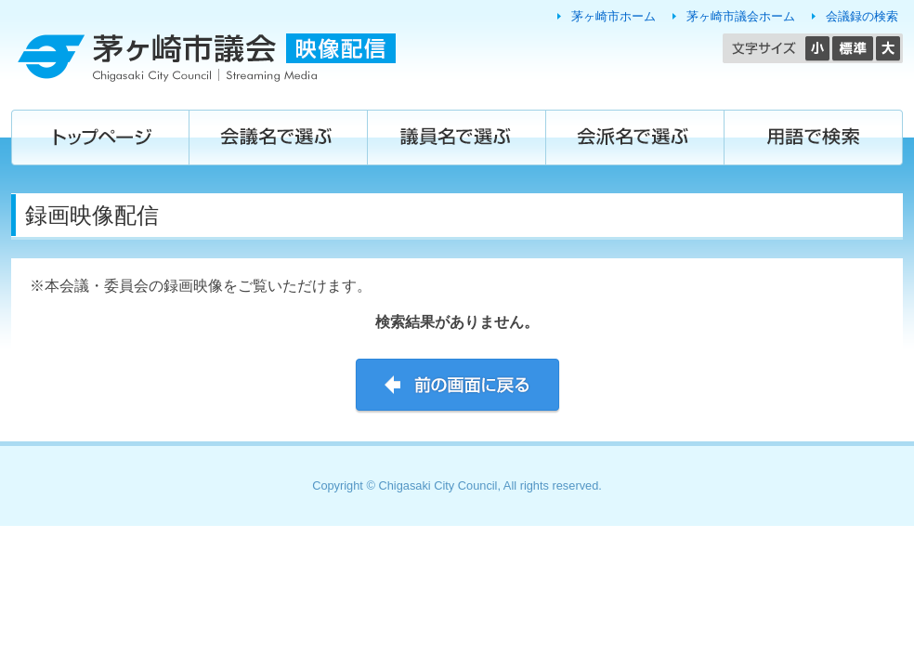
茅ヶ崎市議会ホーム (740, 16)
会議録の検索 (862, 16)
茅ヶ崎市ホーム (613, 16)
